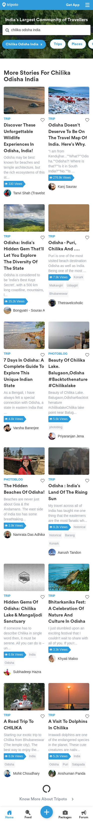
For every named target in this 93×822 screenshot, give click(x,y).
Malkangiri (56, 285)
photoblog (55, 427)
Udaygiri (72, 285)
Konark (78, 277)
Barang (70, 535)
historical (79, 527)
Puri (65, 764)
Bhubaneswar (58, 293)
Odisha (9, 663)
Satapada (78, 764)
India (32, 654)
